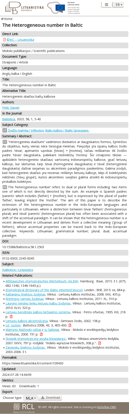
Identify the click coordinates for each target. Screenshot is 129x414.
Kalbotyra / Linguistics (17, 270)
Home (8, 19)
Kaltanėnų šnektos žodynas (26, 294)
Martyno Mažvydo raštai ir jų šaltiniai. (33, 330)
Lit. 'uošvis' (13, 325)
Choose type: (12, 398)
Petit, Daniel (10, 107)
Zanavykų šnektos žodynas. (25, 347)
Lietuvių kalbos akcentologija (27, 321)
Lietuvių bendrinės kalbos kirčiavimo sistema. (38, 312)
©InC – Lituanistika (20, 40)
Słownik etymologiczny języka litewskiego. (36, 339)
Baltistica (8, 119)
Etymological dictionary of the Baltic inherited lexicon (44, 290)
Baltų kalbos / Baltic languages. (67, 130)
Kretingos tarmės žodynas (25, 299)
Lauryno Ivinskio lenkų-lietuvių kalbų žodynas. (38, 303)
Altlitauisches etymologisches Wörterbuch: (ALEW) (42, 281)
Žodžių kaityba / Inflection (26, 130)
